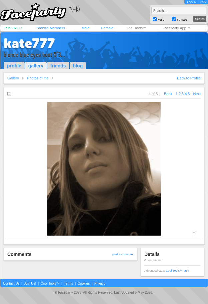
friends (58, 65)
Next (197, 94)
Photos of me (38, 78)
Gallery (13, 78)
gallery (35, 65)
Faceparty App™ (176, 28)
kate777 (29, 43)
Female (107, 28)
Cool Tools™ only (177, 270)
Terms (68, 283)
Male (85, 28)
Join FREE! (13, 28)
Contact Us (11, 283)
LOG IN (191, 2)
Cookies (84, 283)
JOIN (203, 2)
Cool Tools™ (136, 28)
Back (168, 94)
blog (78, 65)
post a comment (123, 254)
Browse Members (50, 28)
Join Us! (30, 283)
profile (14, 65)
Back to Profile (189, 78)
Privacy (99, 283)
